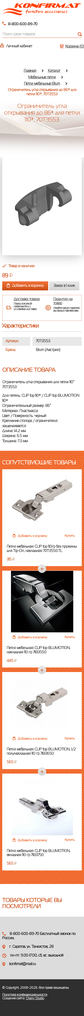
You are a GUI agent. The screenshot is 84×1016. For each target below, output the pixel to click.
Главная (30, 71)
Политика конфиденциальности (24, 994)
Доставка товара (27, 299)
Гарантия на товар (63, 301)
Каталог (54, 71)
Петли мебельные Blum (42, 83)
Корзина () (74, 46)
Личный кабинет (19, 46)
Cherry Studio (35, 998)
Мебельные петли (42, 77)
